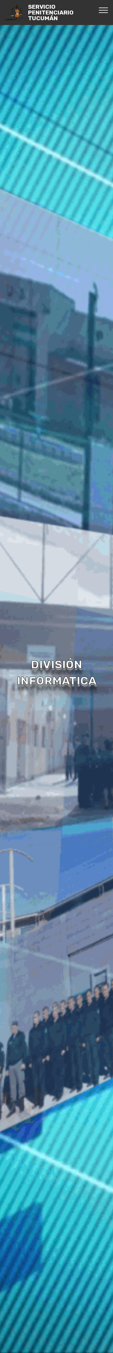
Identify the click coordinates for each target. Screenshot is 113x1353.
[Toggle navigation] (103, 10)
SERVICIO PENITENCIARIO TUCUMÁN (51, 12)
